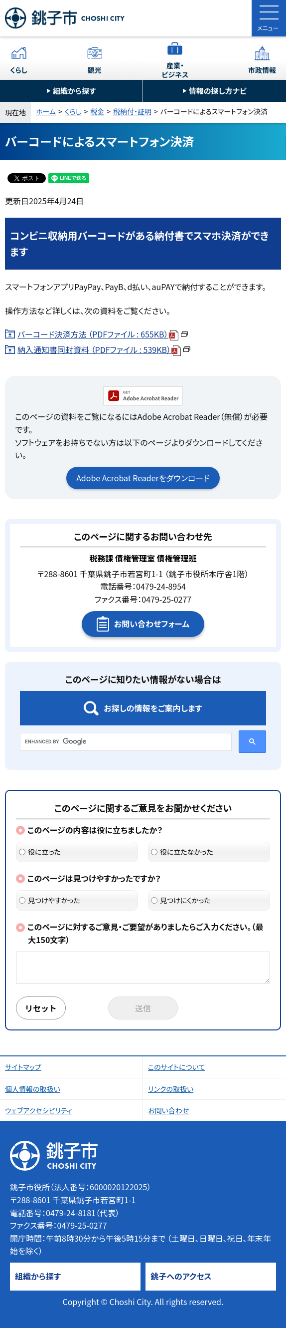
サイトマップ (23, 1067)
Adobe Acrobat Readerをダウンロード (143, 478)
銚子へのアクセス (180, 1276)
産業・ (175, 69)
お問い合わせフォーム (151, 624)
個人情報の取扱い (32, 1089)
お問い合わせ (168, 1110)
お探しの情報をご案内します (153, 708)
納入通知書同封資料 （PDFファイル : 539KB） (103, 349)
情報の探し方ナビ (218, 90)
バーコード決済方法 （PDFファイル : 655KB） (102, 334)
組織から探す (74, 90)
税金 (97, 111)
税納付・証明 (132, 111)
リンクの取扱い (170, 1089)
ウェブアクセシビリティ (38, 1110)
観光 (95, 70)
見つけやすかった (49, 900)
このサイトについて (176, 1067)
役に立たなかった (182, 852)
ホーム (46, 111)
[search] (125, 742)
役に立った (40, 852)
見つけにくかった (181, 900)
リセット (41, 1007)
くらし (18, 70)
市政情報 (262, 70)
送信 (143, 1007)
